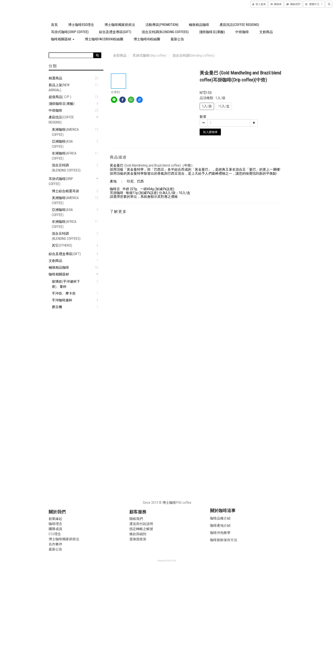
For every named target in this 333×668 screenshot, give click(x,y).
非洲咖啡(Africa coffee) (64, 155)
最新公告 (177, 39)
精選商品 (55, 78)
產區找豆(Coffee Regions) (239, 25)
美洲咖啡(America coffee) (65, 132)
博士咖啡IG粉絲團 (147, 39)
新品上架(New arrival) (59, 87)
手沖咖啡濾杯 (62, 300)
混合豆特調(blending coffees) (165, 32)
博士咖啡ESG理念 (81, 25)
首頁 (54, 25)
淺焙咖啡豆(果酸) (212, 32)
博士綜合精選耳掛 (65, 191)
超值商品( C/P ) (60, 97)
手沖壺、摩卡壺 (64, 293)
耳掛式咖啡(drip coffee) (70, 32)
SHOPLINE (171, 561)
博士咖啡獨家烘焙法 (119, 25)
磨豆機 (57, 307)
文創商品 (266, 32)
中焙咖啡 (242, 32)
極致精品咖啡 (199, 25)
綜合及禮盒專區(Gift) (115, 32)
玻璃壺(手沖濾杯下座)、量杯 (66, 284)
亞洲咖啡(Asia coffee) (62, 144)
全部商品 (120, 55)
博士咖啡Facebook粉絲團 (104, 39)
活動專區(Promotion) (161, 25)
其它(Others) (62, 245)
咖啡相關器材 (62, 39)
